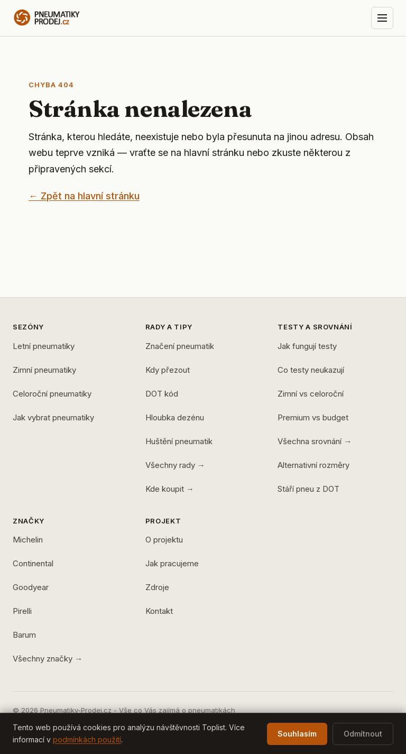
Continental (33, 563)
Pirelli (22, 611)
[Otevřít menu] (382, 18)
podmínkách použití (87, 739)
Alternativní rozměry (313, 465)
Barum (24, 635)
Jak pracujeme (172, 563)
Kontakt (159, 611)
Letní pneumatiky (44, 346)
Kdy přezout (167, 370)
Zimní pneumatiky (44, 370)
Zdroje (157, 587)
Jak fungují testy (307, 346)
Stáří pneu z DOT (308, 489)
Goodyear (31, 587)
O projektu (164, 540)
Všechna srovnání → (315, 441)
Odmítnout (363, 733)
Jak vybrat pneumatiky (53, 417)
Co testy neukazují (311, 370)
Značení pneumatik (179, 346)
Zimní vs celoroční (311, 394)
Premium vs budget (313, 417)
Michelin (28, 540)
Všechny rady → (175, 465)
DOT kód (161, 394)
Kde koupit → (169, 489)
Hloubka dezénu (174, 417)
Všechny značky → (47, 659)
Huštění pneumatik (179, 441)
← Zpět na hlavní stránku (84, 195)
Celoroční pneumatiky (52, 394)
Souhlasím (297, 733)
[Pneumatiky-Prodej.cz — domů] (66, 18)
